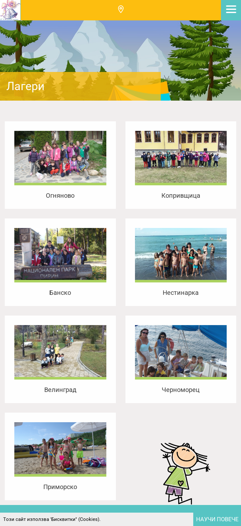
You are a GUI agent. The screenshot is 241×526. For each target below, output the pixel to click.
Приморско (60, 487)
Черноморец (181, 390)
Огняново (60, 195)
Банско (60, 292)
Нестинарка (181, 292)
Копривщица (180, 195)
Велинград (60, 390)
